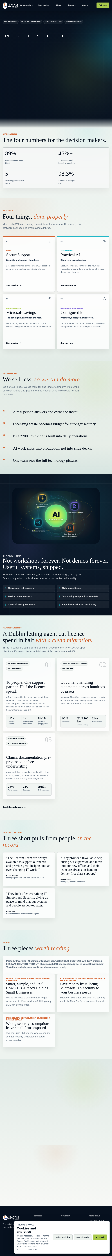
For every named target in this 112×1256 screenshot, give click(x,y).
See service (14, 288)
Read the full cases (14, 807)
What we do (26, 5)
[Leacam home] (10, 5)
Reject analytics (63, 1237)
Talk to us (103, 5)
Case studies (44, 5)
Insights (73, 5)
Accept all (100, 1237)
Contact (87, 5)
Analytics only (82, 1237)
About (60, 5)
